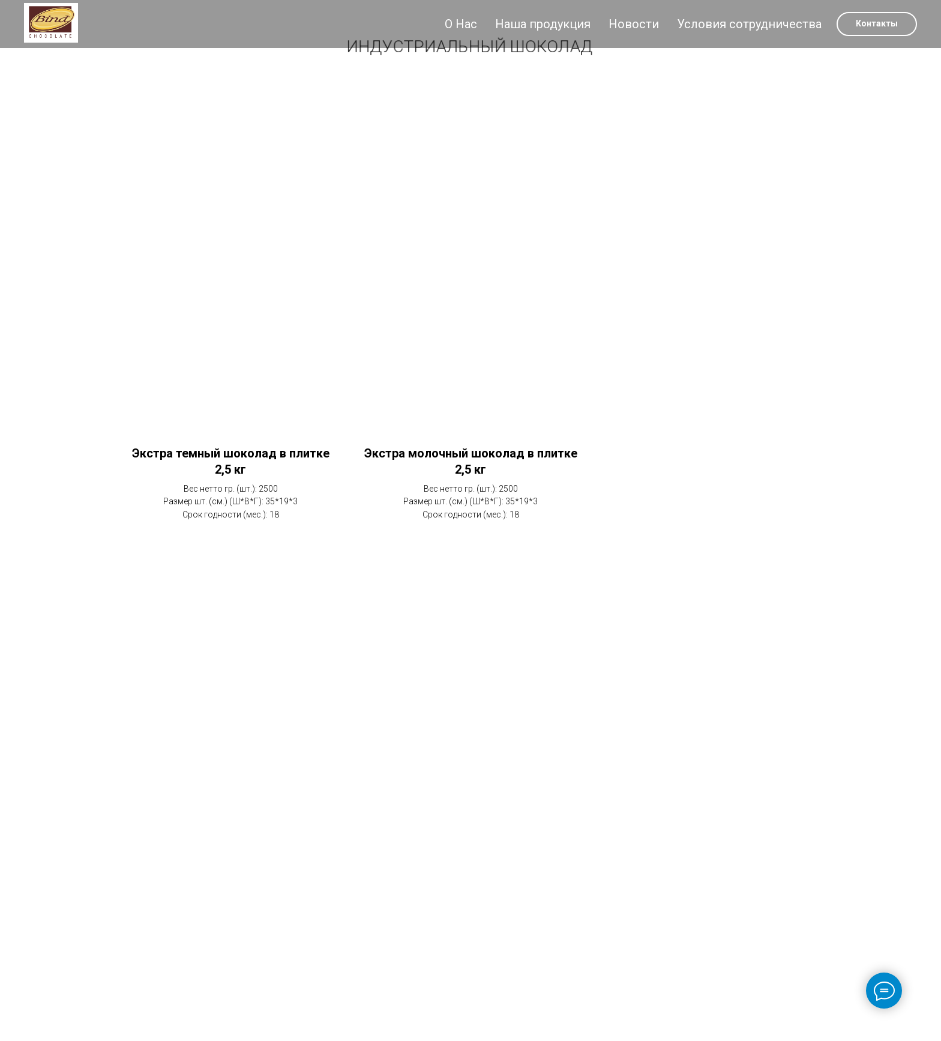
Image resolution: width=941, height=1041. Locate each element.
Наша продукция (543, 24)
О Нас (461, 24)
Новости (634, 24)
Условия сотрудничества (749, 24)
